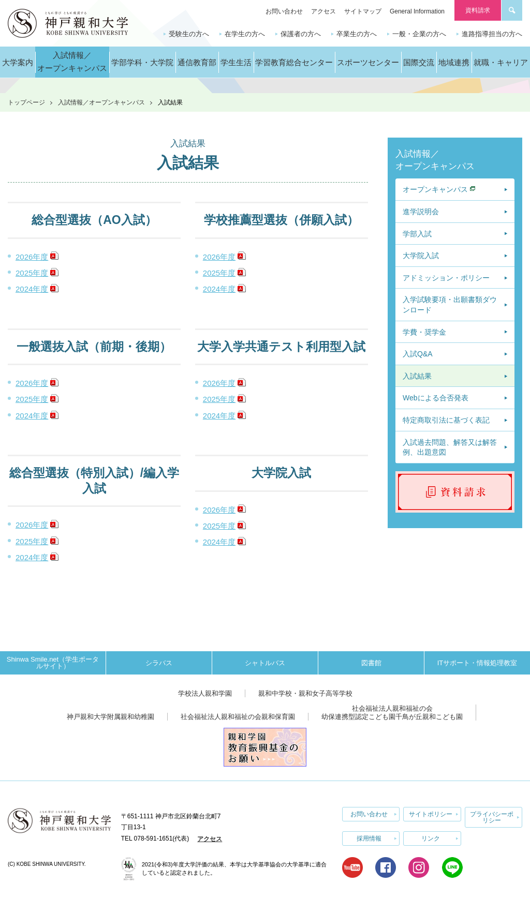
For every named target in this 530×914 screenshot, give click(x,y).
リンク (430, 838)
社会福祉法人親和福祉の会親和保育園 (238, 717)
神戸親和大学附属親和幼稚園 (110, 717)
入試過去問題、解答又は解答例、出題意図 (450, 447)
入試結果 (417, 376)
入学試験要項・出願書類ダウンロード (450, 304)
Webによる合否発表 (435, 398)
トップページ (26, 102)
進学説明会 (421, 211)
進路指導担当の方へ (492, 34)
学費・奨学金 (424, 332)
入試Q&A (418, 354)
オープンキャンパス (435, 189)
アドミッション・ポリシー (446, 278)
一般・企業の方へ (419, 34)
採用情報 (369, 838)
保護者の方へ (301, 34)
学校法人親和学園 (205, 693)
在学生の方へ (245, 34)
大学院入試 (421, 255)
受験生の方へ (189, 34)
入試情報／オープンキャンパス (101, 102)
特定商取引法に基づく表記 (446, 420)
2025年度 (32, 272)
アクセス (323, 11)
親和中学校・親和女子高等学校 (305, 693)
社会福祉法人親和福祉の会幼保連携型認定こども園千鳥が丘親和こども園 (392, 713)
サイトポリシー (430, 814)
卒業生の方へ (356, 34)
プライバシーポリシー (491, 817)
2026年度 (32, 256)
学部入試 (417, 234)
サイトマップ (362, 11)
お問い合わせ (284, 11)
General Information (417, 11)
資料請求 (477, 10)
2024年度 (32, 288)
